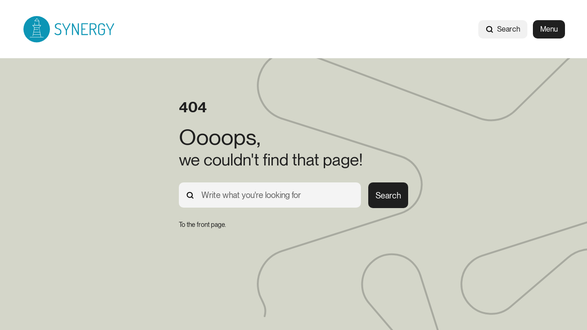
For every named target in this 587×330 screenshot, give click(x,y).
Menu (549, 29)
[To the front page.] (202, 224)
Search (503, 29)
